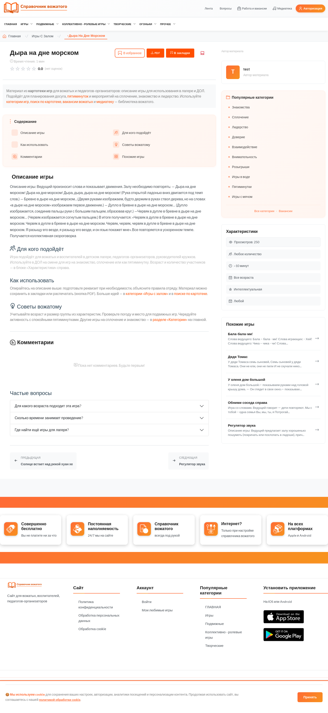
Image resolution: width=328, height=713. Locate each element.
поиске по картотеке (190, 293)
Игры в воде (239, 177)
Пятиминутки (239, 187)
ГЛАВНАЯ (10, 24)
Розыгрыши (238, 167)
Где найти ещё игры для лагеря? (42, 430)
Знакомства (239, 107)
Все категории (264, 211)
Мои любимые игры (157, 609)
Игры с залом (42, 36)
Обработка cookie (92, 628)
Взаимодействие (242, 147)
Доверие (236, 137)
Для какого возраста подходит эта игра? (48, 406)
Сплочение (238, 117)
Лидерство (238, 127)
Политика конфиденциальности (95, 603)
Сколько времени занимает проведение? (49, 418)
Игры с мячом (240, 197)
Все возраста (241, 277)
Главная (12, 36)
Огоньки (147, 24)
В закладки (180, 53)
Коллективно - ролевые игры (86, 24)
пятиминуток (77, 96)
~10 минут (239, 266)
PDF (155, 53)
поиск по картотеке (45, 101)
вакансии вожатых (78, 101)
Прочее (167, 24)
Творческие (125, 24)
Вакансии (285, 211)
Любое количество (245, 254)
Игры (27, 24)
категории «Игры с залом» (147, 293)
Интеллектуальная (245, 289)
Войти (147, 600)
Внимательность (242, 157)
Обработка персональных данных (98, 617)
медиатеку (105, 101)
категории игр (17, 101)
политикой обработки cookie (61, 699)
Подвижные (47, 24)
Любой (236, 301)
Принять (309, 697)
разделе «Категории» (170, 319)
